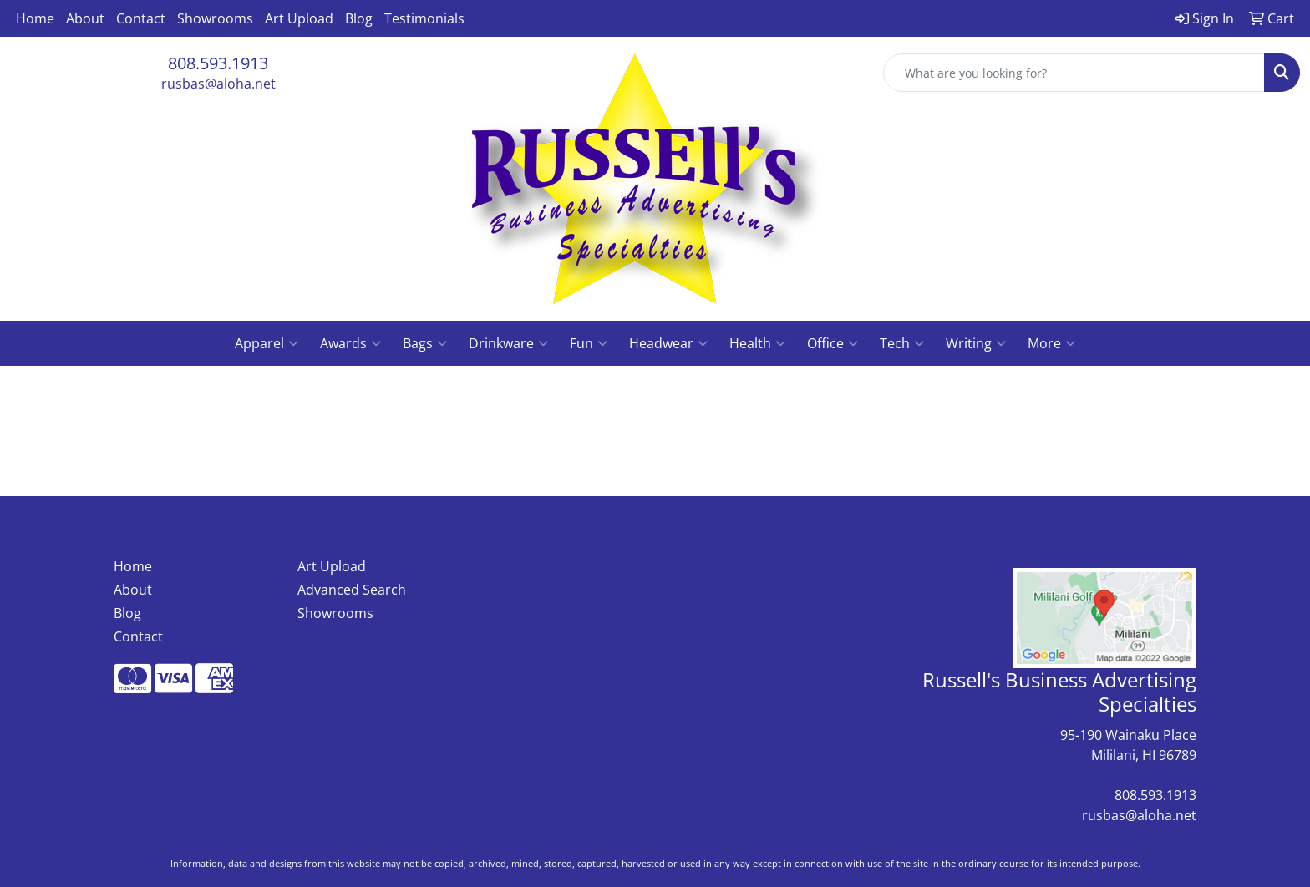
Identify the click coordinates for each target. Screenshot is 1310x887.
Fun (588, 343)
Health (757, 343)
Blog (359, 18)
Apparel (266, 343)
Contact (140, 18)
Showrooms (215, 18)
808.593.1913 (218, 63)
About (85, 18)
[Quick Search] (1074, 72)
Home (35, 18)
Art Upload (299, 18)
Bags (425, 343)
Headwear (668, 343)
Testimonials (424, 18)
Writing (976, 343)
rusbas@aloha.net (218, 83)
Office (832, 343)
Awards (350, 343)
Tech (902, 343)
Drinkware (508, 343)
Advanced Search (351, 589)
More (1051, 343)
